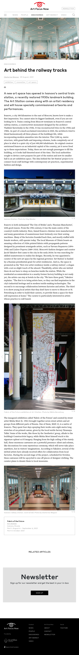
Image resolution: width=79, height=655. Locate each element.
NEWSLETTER (68, 8)
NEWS (15, 15)
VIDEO (63, 15)
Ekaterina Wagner (11, 77)
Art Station (12, 523)
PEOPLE (24, 15)
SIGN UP (39, 593)
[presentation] (2, 193)
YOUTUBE (64, 628)
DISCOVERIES (37, 15)
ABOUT (47, 628)
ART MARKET (52, 15)
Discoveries (10, 64)
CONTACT (48, 631)
